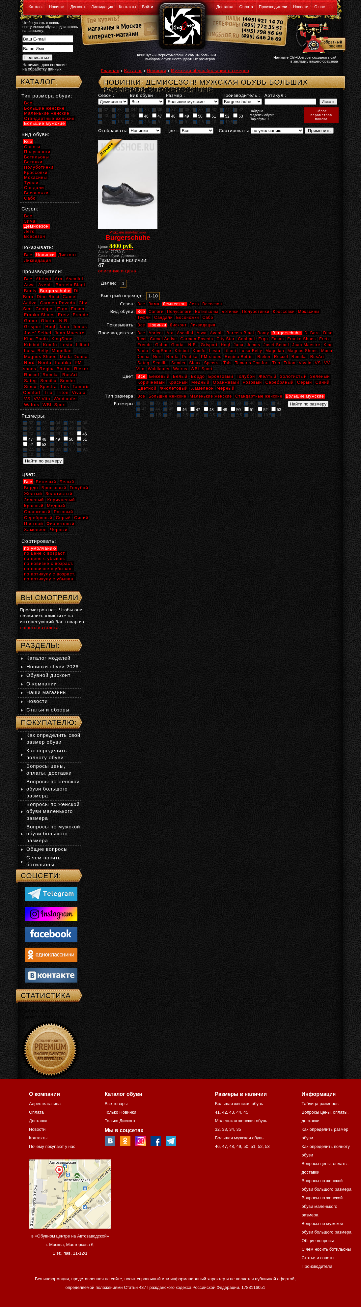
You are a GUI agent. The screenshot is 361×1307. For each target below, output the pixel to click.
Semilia (160, 363)
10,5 (226, 122)
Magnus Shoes (303, 350)
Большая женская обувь (239, 1103)
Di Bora (312, 333)
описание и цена (117, 270)
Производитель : (241, 95)
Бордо (198, 376)
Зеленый (320, 376)
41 (225, 109)
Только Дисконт (120, 1120)
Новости (300, 7)
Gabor (161, 345)
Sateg (143, 363)
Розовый (252, 382)
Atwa (202, 333)
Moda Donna (74, 356)
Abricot (156, 333)
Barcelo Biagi (240, 333)
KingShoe (161, 350)
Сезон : (106, 95)
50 (198, 116)
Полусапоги (179, 311)
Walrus (180, 369)
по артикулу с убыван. (49, 578)
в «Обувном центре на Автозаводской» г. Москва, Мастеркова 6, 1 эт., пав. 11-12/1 (70, 1245)
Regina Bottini (239, 356)
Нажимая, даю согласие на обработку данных (44, 67)
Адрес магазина (45, 1103)
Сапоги (156, 311)
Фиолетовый (174, 388)
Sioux (195, 363)
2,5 (144, 122)
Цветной (146, 388)
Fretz (324, 339)
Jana (238, 345)
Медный (200, 382)
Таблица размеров (320, 1103)
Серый (304, 382)
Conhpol (246, 339)
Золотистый (293, 376)
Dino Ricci (48, 296)
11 (238, 122)
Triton (289, 363)
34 (130, 109)
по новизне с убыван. (48, 568)
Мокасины (308, 311)
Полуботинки (255, 311)
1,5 (117, 122)
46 (144, 116)
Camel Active (163, 339)
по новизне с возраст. (48, 563)
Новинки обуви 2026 (52, 666)
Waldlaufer (159, 369)
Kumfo (199, 350)
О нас (319, 7)
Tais (227, 363)
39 (198, 109)
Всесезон (212, 304)
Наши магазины (46, 692)
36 (157, 109)
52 (225, 116)
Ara (170, 333)
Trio (276, 363)
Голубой (245, 376)
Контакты (127, 7)
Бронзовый (220, 376)
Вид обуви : (143, 95)
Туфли (144, 317)
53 (238, 116)
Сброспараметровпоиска (321, 115)
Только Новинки (120, 1112)
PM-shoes (211, 356)
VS (318, 363)
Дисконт (77, 7)
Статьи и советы (318, 1257)
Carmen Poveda (196, 339)
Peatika (190, 356)
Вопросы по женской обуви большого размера (53, 788)
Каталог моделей (48, 658)
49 (184, 116)
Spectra (212, 363)
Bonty (263, 333)
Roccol (281, 356)
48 (171, 116)
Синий (322, 382)
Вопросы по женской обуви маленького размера (53, 811)
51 (211, 116)
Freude (144, 345)
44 (117, 115)
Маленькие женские (211, 396)
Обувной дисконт (48, 675)
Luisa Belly (250, 350)
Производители (273, 7)
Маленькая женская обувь (241, 1120)
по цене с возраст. (45, 553)
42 (238, 109)
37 (171, 109)
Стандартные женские (258, 396)
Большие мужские (305, 396)
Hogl (225, 345)
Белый (180, 376)
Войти (147, 7)
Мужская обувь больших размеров (210, 70)
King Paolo (36, 338)
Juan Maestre (306, 345)
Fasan (277, 339)
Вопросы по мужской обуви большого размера (53, 833)
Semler (178, 363)
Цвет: (172, 130)
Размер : (175, 95)
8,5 (171, 122)
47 (157, 116)
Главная (110, 70)
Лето (194, 304)
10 (211, 122)
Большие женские (167, 396)
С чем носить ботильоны (326, 1249)
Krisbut (182, 350)
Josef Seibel (276, 345)
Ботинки (230, 311)
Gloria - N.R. (184, 345)
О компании (41, 683)
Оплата (246, 7)
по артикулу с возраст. (49, 573)
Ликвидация (102, 7)
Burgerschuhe (286, 333)
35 (144, 109)
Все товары (116, 1103)
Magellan (274, 350)
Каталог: (39, 82)
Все (141, 304)
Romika (299, 356)
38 (184, 109)
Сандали (163, 317)
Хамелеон (202, 388)
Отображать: (112, 130)
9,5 (198, 122)
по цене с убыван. (45, 558)
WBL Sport (202, 369)
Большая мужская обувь (239, 1137)
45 (130, 115)
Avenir (216, 333)
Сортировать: (234, 130)
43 (103, 115)
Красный (178, 382)
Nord (158, 356)
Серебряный (279, 382)
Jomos (253, 345)
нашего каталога (39, 627)
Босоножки (187, 317)
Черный (226, 388)
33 (117, 109)
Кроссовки (283, 311)
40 (211, 109)
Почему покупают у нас (52, 1146)
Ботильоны (206, 311)
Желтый (268, 376)
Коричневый (151, 382)
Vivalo (305, 363)
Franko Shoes (301, 339)
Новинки (57, 7)
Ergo (263, 339)
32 (103, 109)
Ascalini (185, 333)
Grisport (209, 345)
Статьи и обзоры (47, 709)
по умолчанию (40, 548)
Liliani (230, 350)
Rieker (264, 356)
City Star (225, 339)
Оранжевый (226, 382)
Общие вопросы (47, 849)
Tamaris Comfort (252, 363)
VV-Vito (42, 398)
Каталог (36, 7)
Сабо (207, 317)
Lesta (214, 350)
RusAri (317, 356)
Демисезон (174, 304)
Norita (172, 356)
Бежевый (159, 376)
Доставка (225, 7)
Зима (154, 304)
